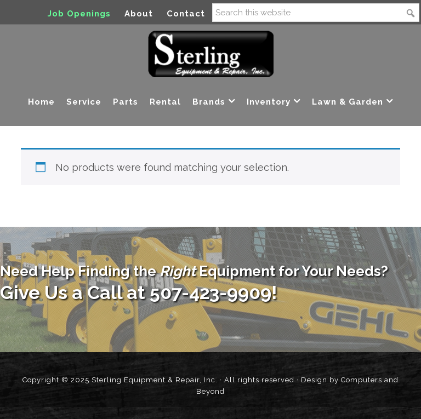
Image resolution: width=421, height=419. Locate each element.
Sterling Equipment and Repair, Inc (211, 54)
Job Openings (79, 14)
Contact (186, 14)
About (138, 14)
